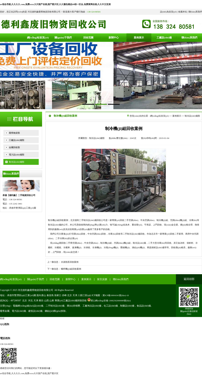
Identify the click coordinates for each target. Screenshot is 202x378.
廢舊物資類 (14, 133)
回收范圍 (55, 279)
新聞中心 (70, 279)
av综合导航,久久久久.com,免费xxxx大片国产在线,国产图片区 (29, 373)
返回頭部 (189, 279)
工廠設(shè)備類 (16, 140)
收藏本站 (182, 11)
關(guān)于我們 (35, 279)
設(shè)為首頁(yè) (168, 11)
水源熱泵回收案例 (69, 262)
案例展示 (176, 116)
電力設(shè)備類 (16, 154)
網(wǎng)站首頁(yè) (159, 116)
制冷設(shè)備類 (16, 162)
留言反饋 (102, 279)
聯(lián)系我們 (195, 11)
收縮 (2, 318)
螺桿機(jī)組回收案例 (71, 269)
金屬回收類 (14, 147)
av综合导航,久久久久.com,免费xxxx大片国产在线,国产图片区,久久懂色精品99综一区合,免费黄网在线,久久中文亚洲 (55, 4)
